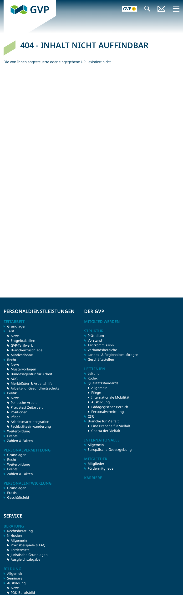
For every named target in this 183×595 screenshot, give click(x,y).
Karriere (93, 477)
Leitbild (94, 373)
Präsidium (96, 335)
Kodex (92, 378)
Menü (176, 8)
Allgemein (99, 387)
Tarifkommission (101, 345)
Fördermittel (20, 550)
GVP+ (127, 9)
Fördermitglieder (101, 468)
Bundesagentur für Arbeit (31, 374)
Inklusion (14, 535)
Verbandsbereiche (102, 350)
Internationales (102, 440)
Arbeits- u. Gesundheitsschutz (35, 388)
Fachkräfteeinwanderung (31, 426)
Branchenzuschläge (26, 350)
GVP (7, 2)
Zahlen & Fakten (20, 440)
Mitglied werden (102, 321)
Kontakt (162, 9)
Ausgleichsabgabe (25, 559)
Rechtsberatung (20, 530)
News (15, 335)
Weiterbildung (18, 431)
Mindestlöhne (22, 355)
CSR (91, 416)
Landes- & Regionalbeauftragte (113, 354)
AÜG (14, 378)
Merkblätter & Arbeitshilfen (33, 383)
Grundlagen (16, 326)
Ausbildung (100, 402)
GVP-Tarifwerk (22, 345)
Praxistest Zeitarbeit (27, 407)
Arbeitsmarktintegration (30, 421)
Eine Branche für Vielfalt (110, 426)
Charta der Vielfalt (105, 430)
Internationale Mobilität (110, 397)
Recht (11, 459)
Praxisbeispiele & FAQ (28, 545)
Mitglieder (96, 463)
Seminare (14, 578)
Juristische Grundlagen (29, 554)
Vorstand (95, 340)
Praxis (12, 492)
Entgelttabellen (23, 340)
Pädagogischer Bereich (109, 407)
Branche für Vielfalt (103, 421)
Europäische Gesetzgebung (110, 449)
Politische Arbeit (24, 402)
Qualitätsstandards (103, 383)
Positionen (19, 412)
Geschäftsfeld (18, 497)
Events (12, 436)
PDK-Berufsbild (23, 592)
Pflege (15, 417)
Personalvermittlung (107, 411)
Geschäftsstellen (101, 359)
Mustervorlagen (23, 369)
